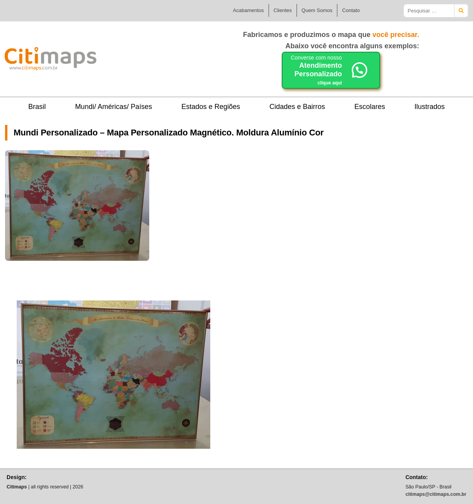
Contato (351, 10)
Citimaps (113, 56)
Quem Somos (317, 10)
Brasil (37, 107)
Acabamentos (248, 10)
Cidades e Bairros (297, 107)
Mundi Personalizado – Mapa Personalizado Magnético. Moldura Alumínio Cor (169, 132)
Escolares (369, 107)
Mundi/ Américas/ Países (113, 107)
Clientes (283, 10)
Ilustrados (429, 107)
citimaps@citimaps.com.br (435, 494)
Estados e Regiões (211, 107)
